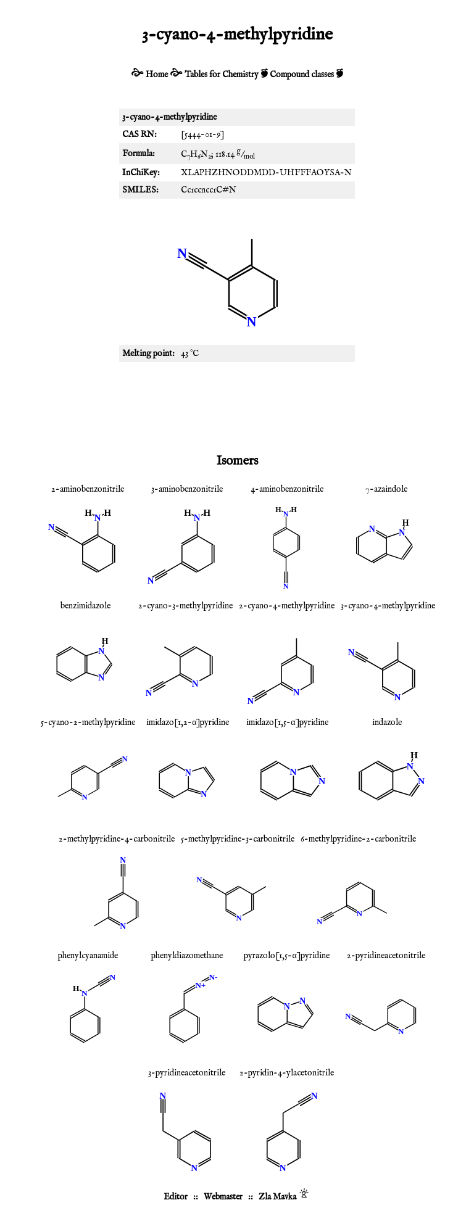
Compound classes (302, 74)
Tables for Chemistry (222, 74)
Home (157, 74)
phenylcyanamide (88, 955)
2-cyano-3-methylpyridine (185, 605)
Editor (176, 1196)
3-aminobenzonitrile (187, 489)
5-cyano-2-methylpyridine (88, 722)
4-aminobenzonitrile (287, 489)
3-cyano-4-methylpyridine (388, 605)
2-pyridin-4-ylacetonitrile (286, 1072)
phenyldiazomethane (187, 955)
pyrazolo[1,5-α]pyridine (286, 955)
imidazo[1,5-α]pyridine (287, 722)
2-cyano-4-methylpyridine (287, 605)
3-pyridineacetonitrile (186, 1072)
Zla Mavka (277, 1196)
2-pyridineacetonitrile (386, 955)
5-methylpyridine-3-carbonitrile (237, 839)
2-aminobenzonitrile (87, 489)
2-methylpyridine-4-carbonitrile (117, 839)
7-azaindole (386, 489)
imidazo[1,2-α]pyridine (187, 722)
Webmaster (223, 1196)
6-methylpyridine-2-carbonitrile (358, 839)
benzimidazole (85, 605)
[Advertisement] (237, 405)
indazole (387, 722)
